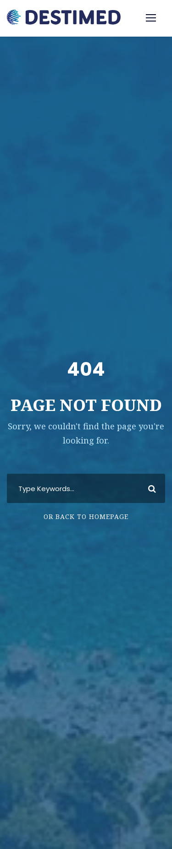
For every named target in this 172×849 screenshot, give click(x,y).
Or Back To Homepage (86, 516)
